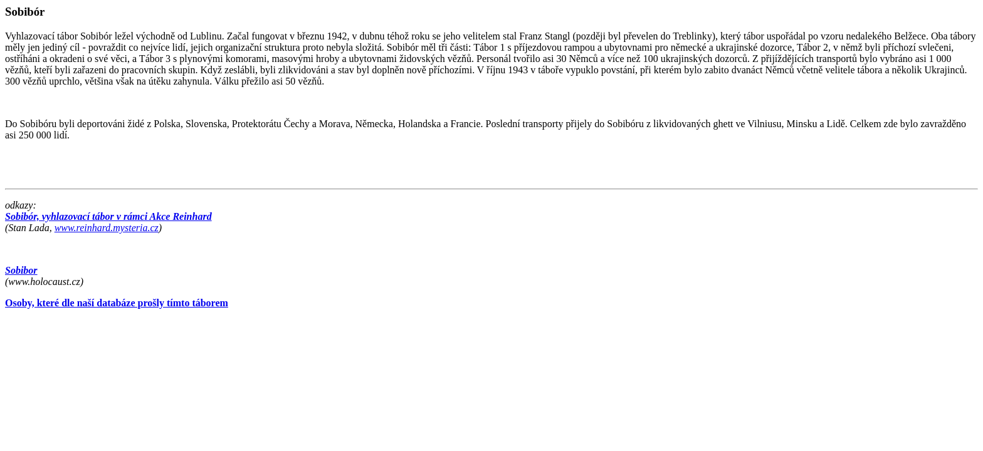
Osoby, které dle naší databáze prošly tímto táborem (116, 303)
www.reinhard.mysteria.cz (107, 227)
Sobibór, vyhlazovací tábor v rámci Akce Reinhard (108, 216)
